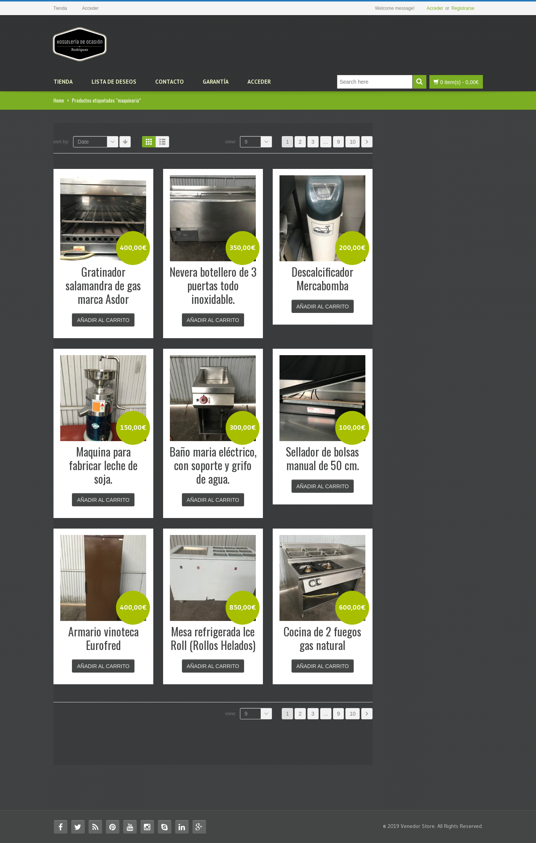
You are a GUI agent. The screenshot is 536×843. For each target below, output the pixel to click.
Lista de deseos (114, 81)
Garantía (216, 81)
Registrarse (462, 8)
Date (98, 141)
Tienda (63, 81)
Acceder (435, 8)
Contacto (169, 81)
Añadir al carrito (103, 320)
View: (231, 141)
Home (58, 100)
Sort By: (61, 141)
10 (353, 142)
